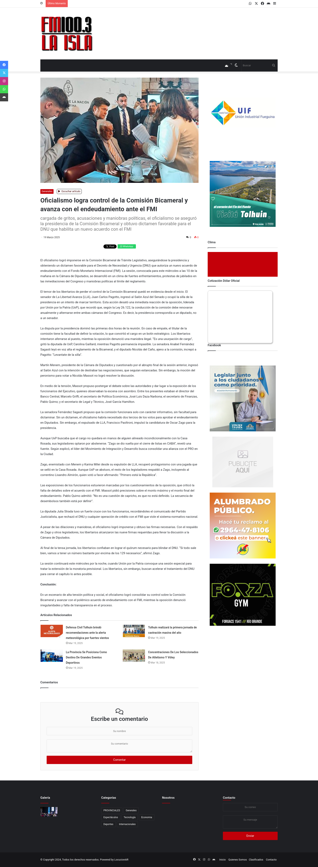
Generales (47, 191)
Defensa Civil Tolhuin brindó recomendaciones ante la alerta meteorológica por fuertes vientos (87, 633)
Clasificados (256, 859)
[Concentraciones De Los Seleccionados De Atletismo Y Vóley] (134, 655)
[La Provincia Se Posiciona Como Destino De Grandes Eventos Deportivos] (52, 655)
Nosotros (168, 797)
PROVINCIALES (111, 810)
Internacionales (127, 824)
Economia (146, 817)
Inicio (222, 859)
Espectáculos (110, 817)
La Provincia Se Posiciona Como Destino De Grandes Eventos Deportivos (86, 657)
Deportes (108, 824)
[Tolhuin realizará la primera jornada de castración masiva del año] (134, 631)
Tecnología (130, 817)
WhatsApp (126, 246)
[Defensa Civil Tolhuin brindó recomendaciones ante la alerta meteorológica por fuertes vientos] (52, 631)
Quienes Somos (237, 859)
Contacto (229, 797)
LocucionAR (121, 859)
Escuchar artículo (69, 191)
